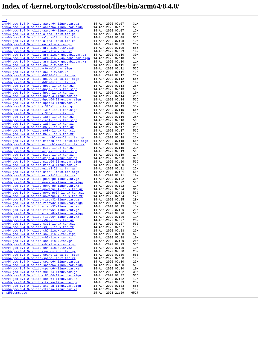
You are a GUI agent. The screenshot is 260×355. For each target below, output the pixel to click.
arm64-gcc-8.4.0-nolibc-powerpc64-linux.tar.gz (42, 223)
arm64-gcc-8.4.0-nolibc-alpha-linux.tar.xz (39, 45)
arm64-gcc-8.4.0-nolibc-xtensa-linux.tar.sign (41, 339)
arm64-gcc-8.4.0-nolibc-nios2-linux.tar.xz (39, 207)
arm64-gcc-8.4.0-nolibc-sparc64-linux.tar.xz (40, 319)
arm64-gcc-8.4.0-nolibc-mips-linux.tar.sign (39, 178)
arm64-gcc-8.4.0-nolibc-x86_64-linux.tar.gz (39, 323)
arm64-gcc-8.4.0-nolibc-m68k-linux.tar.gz (38, 149)
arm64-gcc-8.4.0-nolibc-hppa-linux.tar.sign (39, 103)
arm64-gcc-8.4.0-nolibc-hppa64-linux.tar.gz (39, 112)
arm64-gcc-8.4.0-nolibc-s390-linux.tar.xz (38, 269)
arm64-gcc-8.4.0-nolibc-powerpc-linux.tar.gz (40, 211)
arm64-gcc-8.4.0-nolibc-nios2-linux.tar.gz (39, 199)
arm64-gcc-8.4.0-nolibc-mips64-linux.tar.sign (41, 190)
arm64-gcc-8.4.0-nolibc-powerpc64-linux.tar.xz (42, 232)
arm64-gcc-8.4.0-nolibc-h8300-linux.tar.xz (39, 95)
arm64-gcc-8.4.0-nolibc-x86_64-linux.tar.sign (41, 327)
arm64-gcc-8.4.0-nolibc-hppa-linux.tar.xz (38, 108)
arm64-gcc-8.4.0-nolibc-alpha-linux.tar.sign (40, 41)
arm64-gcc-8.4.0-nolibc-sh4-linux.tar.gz (37, 285)
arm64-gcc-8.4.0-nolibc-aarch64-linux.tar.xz (40, 33)
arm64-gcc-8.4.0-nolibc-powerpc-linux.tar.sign (42, 215)
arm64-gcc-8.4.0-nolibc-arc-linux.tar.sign (39, 54)
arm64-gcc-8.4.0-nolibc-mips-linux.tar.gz (38, 174)
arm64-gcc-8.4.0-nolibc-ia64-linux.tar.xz (38, 145)
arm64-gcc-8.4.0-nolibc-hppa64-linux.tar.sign (41, 116)
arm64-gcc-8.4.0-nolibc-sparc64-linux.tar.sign (42, 314)
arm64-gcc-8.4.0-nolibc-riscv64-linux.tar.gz (40, 248)
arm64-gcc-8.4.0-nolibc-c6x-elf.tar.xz (35, 83)
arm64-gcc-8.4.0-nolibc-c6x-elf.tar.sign (37, 79)
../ (4, 21)
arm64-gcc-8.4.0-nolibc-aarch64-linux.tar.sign (42, 29)
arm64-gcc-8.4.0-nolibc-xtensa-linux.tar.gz (39, 335)
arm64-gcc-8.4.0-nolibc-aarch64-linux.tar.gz (40, 25)
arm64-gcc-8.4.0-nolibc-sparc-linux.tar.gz (39, 298)
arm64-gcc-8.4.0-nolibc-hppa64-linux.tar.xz (39, 120)
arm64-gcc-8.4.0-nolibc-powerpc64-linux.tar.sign (44, 228)
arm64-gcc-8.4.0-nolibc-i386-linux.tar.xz (38, 132)
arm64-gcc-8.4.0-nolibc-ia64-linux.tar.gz (38, 137)
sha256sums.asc (14, 348)
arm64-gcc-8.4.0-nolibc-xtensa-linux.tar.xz (39, 343)
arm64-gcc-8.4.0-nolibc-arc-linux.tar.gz (37, 50)
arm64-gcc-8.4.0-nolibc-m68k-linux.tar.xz (38, 157)
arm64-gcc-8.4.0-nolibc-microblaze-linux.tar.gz (43, 161)
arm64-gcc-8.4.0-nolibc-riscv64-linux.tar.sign (42, 252)
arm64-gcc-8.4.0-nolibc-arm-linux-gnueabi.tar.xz (44, 70)
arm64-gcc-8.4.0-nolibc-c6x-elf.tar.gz (35, 74)
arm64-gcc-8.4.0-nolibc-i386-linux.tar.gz (38, 124)
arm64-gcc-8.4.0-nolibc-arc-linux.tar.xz (37, 58)
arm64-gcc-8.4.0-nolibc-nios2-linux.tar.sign (40, 203)
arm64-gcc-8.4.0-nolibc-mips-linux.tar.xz (38, 182)
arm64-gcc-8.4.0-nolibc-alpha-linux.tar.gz (39, 37)
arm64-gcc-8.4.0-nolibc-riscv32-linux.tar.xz (40, 244)
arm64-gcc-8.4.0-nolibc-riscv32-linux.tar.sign (42, 240)
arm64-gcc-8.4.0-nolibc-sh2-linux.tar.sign (39, 277)
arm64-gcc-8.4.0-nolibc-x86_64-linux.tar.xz (39, 331)
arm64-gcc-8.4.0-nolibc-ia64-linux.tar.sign (39, 141)
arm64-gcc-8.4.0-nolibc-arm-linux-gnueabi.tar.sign (46, 66)
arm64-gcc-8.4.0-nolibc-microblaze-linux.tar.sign (45, 165)
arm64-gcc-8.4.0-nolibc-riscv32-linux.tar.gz (40, 236)
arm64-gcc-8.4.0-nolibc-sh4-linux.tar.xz (37, 294)
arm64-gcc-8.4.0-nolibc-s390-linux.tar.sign (39, 265)
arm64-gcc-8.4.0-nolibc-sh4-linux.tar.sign (39, 290)
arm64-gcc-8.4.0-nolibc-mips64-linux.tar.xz (39, 194)
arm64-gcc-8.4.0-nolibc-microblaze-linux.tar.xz (43, 170)
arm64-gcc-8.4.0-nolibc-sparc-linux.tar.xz (39, 306)
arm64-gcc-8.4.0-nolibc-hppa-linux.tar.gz (38, 99)
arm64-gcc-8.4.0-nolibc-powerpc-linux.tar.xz (40, 219)
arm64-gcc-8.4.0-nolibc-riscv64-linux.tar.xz (40, 257)
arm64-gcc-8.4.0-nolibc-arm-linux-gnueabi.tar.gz (44, 62)
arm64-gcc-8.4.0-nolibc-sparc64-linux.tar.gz (40, 310)
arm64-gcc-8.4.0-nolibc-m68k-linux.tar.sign (39, 153)
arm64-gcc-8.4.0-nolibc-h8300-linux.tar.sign (40, 91)
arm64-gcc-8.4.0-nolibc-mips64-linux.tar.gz (39, 186)
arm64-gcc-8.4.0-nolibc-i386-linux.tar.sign (39, 128)
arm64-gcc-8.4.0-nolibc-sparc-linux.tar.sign (40, 302)
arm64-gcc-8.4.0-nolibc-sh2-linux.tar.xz (37, 281)
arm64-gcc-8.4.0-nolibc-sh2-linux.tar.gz (37, 273)
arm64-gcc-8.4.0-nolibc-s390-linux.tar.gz (38, 261)
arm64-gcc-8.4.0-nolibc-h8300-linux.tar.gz (39, 87)
